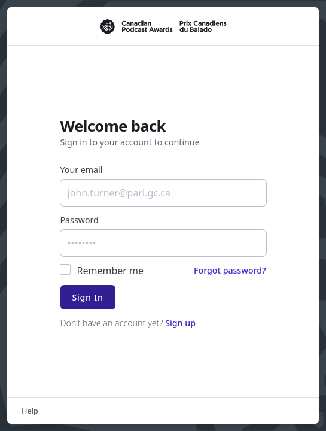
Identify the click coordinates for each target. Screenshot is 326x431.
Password (79, 220)
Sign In (87, 297)
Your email (81, 169)
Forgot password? (230, 270)
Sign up (180, 323)
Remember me (110, 270)
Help (30, 410)
